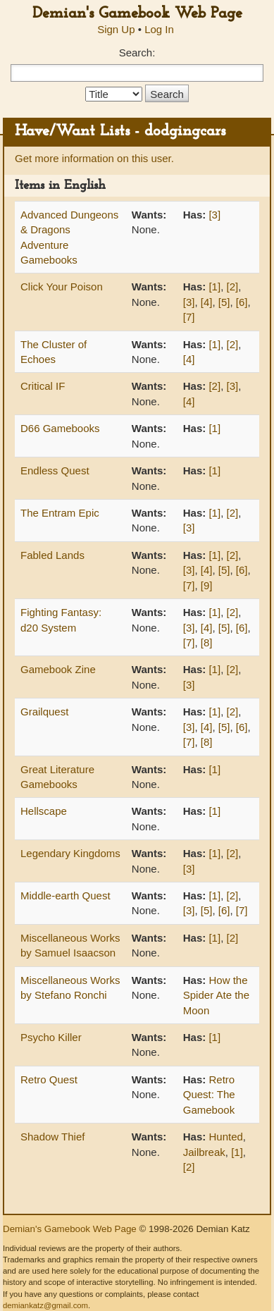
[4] (207, 302)
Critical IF (42, 386)
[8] (207, 642)
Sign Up (116, 29)
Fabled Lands (52, 555)
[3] (214, 215)
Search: (137, 53)
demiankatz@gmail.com (45, 1305)
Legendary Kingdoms (70, 853)
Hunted (225, 1137)
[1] (214, 287)
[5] (224, 302)
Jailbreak (204, 1152)
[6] (242, 302)
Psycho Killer (51, 1037)
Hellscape (43, 811)
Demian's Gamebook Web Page (137, 14)
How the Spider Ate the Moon (216, 995)
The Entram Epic (59, 513)
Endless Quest (54, 470)
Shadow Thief (52, 1137)
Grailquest (44, 712)
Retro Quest (48, 1079)
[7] (189, 317)
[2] (232, 287)
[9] (207, 585)
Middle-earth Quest (65, 895)
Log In (159, 29)
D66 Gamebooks (60, 428)
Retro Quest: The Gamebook (209, 1094)
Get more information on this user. (94, 158)
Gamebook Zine (58, 669)
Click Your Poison (61, 287)
